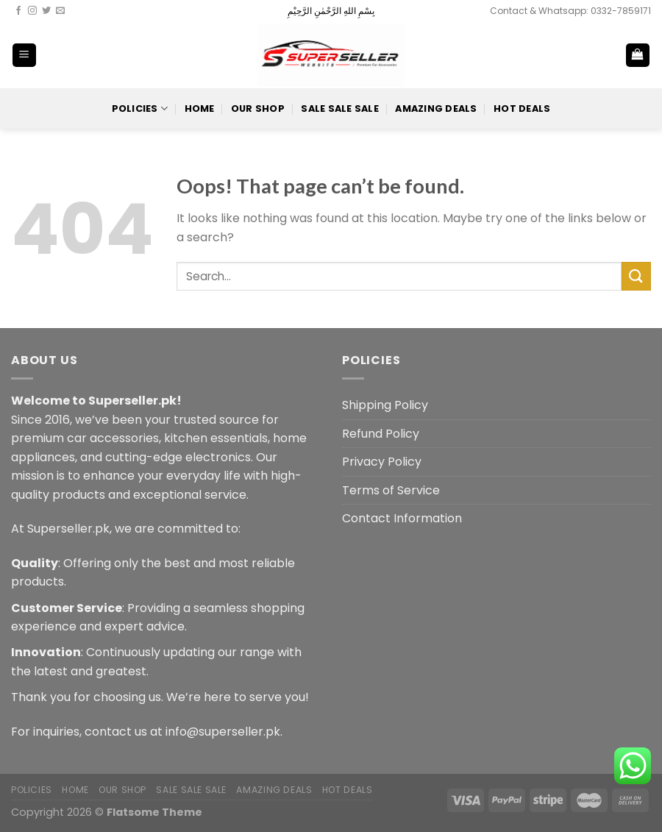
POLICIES (140, 108)
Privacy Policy (381, 461)
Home (200, 108)
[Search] (589, 55)
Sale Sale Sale (340, 108)
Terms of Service (391, 490)
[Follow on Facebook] (18, 11)
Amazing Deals (436, 108)
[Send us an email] (60, 11)
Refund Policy (380, 433)
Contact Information (402, 518)
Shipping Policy (385, 405)
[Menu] (25, 55)
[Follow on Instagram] (32, 11)
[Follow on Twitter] (46, 11)
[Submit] (636, 276)
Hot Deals (522, 108)
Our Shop (258, 108)
